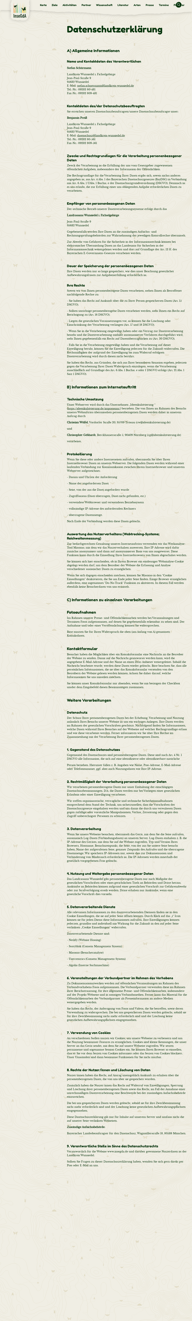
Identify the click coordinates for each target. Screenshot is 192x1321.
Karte (43, 5)
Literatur (123, 5)
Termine (164, 5)
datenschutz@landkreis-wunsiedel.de (101, 135)
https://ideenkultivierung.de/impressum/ (94, 408)
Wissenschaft (104, 5)
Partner (86, 5)
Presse (150, 5)
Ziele (54, 5)
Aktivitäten (70, 5)
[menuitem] (43, 5)
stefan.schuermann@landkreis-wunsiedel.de (105, 85)
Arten (137, 5)
